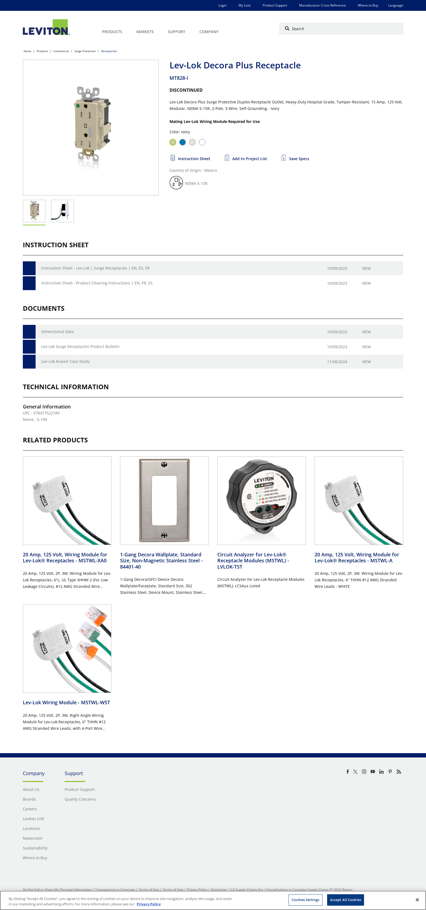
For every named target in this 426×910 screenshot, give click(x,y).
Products (42, 51)
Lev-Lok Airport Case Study (65, 361)
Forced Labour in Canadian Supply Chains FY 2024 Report (309, 889)
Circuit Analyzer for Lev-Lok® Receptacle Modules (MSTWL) (253, 560)
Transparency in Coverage (115, 889)
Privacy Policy (197, 889)
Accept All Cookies (345, 899)
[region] (213, 900)
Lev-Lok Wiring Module (66, 702)
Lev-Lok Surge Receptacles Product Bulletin (80, 346)
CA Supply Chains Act (247, 889)
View (366, 268)
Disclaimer (219, 889)
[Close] (417, 900)
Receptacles (109, 51)
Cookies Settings (305, 899)
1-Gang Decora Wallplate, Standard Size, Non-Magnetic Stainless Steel (161, 560)
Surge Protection (85, 51)
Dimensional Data (57, 331)
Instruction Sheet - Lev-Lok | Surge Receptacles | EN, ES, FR (95, 268)
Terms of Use (149, 889)
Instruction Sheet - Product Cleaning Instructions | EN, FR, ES (97, 283)
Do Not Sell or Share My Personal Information (57, 889)
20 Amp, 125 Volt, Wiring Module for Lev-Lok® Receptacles (65, 557)
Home (27, 51)
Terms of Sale (172, 889)
